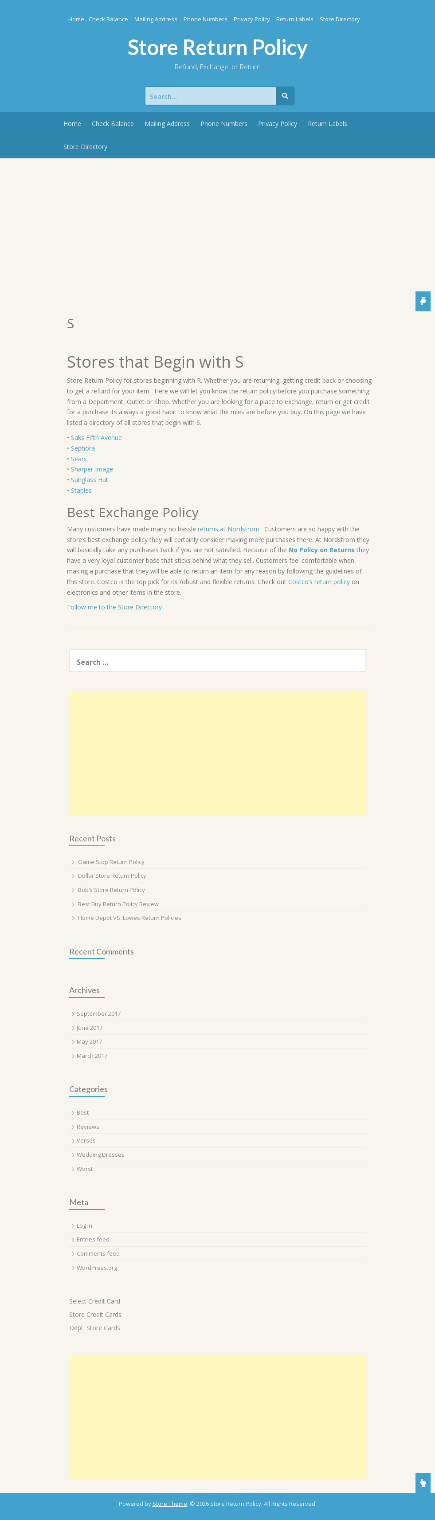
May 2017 (89, 1041)
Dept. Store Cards (94, 1328)
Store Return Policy (218, 47)
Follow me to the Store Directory (114, 607)
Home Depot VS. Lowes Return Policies (129, 918)
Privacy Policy (252, 19)
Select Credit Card (94, 1301)
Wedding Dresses (101, 1155)
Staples (81, 490)
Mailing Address (155, 19)
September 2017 (99, 1013)
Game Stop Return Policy (111, 862)
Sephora (83, 448)
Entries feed (93, 1239)
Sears (79, 459)
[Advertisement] (217, 225)
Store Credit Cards (95, 1314)
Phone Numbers (205, 19)
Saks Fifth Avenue (96, 437)
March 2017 (92, 1056)
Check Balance (108, 19)
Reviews (88, 1127)
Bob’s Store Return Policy (111, 890)
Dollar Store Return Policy (112, 876)
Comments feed (98, 1253)
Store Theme (170, 1504)
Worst (85, 1169)
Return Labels (295, 19)
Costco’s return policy (319, 581)
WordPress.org (97, 1268)
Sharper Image (92, 469)
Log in (84, 1225)
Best (83, 1112)
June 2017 (89, 1028)
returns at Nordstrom (228, 529)
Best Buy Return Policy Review (118, 904)
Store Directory (340, 19)
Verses (86, 1140)
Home (76, 19)
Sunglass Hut (89, 479)
